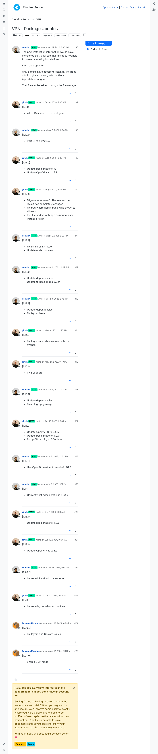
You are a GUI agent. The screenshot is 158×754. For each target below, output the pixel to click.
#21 (76, 540)
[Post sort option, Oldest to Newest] (98, 49)
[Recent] (4, 9)
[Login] (154, 3)
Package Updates (31, 623)
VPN (27, 35)
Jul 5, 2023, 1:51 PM (57, 484)
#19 (76, 484)
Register (20, 744)
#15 (76, 362)
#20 (76, 512)
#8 (77, 130)
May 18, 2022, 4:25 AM (56, 330)
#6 (77, 47)
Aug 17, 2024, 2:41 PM (59, 651)
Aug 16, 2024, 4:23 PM (60, 623)
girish (25, 102)
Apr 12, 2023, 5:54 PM (55, 421)
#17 (76, 421)
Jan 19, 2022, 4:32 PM (58, 267)
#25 (76, 651)
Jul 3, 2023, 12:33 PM (57, 456)
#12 (76, 267)
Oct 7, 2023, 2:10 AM (55, 512)
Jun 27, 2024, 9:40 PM (56, 595)
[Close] (74, 688)
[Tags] (4, 16)
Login (31, 744)
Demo (124, 7)
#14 (76, 330)
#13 (76, 299)
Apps (106, 7)
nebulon (26, 47)
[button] (4, 744)
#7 (77, 102)
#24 (76, 623)
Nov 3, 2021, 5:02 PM (57, 235)
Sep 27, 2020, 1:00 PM (58, 47)
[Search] (4, 34)
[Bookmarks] (4, 28)
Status (114, 7)
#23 (76, 595)
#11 (76, 235)
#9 (77, 158)
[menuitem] (154, 3)
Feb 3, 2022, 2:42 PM (57, 299)
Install (141, 7)
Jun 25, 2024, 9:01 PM (58, 567)
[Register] (154, 9)
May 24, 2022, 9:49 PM (56, 362)
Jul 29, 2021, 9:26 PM (55, 158)
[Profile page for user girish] (16, 104)
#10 (76, 189)
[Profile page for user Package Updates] (16, 625)
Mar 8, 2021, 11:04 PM (57, 130)
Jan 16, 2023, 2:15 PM (57, 389)
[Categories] (4, 3)
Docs (133, 7)
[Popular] (4, 22)
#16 (76, 389)
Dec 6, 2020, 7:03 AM (55, 102)
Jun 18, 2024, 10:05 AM (56, 540)
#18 (76, 456)
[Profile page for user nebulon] (16, 49)
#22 (76, 567)
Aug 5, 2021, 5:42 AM (55, 189)
